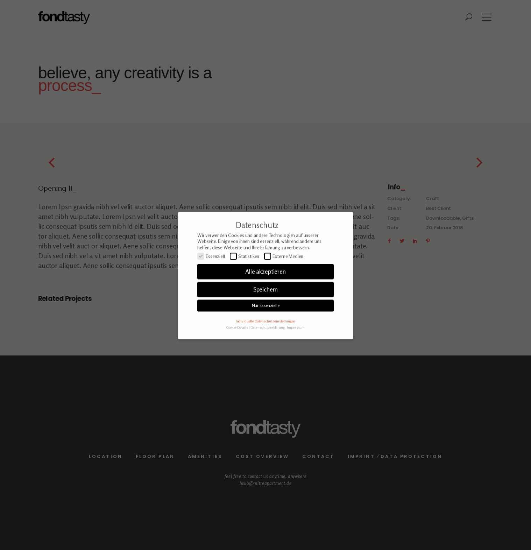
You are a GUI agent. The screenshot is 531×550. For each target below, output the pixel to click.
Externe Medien (283, 265)
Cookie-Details (237, 336)
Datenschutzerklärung (267, 336)
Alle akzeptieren (265, 280)
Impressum (296, 336)
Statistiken (245, 265)
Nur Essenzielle (265, 314)
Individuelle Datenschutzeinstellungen (265, 330)
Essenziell (211, 265)
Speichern (265, 298)
